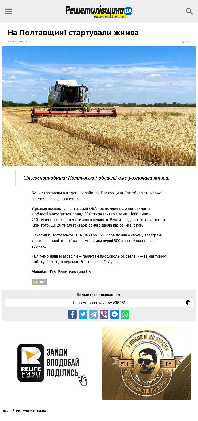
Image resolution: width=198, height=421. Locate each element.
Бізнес (40, 282)
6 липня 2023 (16, 41)
